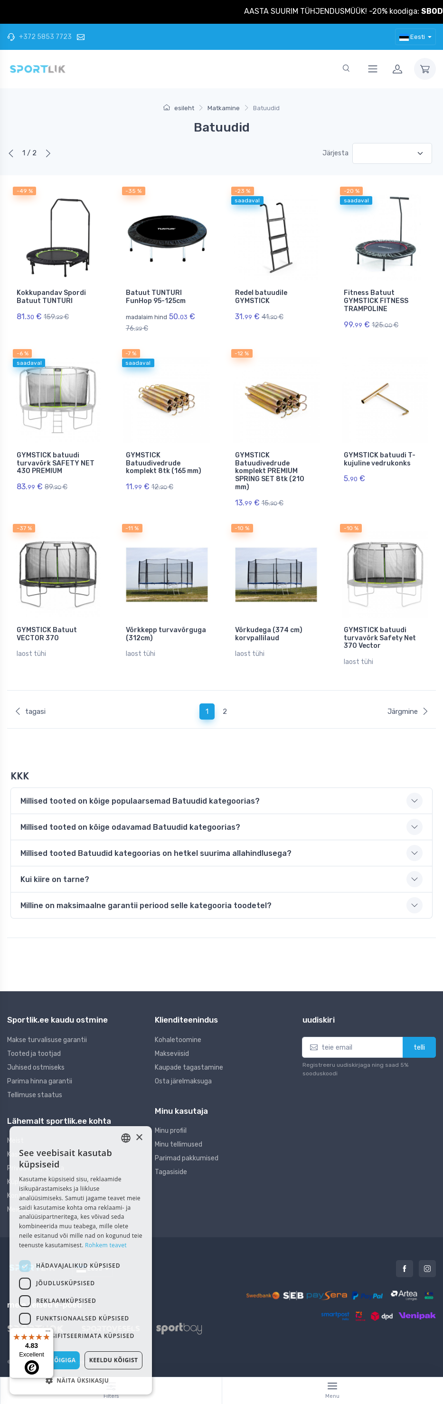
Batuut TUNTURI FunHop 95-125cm (156, 297)
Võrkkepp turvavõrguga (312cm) (166, 634)
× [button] (138, 1137)
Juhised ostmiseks (36, 1067)
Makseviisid (172, 1054)
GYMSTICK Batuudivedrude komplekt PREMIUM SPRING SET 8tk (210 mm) (269, 471)
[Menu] (48, 1333)
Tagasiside (171, 1172)
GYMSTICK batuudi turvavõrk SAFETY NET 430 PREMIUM (55, 463)
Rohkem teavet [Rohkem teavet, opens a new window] (106, 1245)
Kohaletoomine (178, 1040)
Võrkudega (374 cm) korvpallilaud (268, 634)
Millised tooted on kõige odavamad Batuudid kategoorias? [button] (130, 827)
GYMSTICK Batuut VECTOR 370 (47, 634)
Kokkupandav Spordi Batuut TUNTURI (51, 297)
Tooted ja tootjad (34, 1054)
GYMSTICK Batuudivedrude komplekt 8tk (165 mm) (163, 463)
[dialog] (80, 1260)
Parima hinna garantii (39, 1081)
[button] (80, 1380)
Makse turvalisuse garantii (47, 1040)
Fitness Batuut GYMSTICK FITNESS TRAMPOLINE (376, 301)
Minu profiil (171, 1131)
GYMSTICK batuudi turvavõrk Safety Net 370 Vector (380, 638)
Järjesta (335, 153)
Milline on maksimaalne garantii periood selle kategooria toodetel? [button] (146, 905)
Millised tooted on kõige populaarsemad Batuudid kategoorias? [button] (140, 801)
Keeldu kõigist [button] (113, 1360)
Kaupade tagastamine (189, 1067)
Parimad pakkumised (186, 1158)
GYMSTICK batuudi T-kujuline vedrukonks (379, 459)
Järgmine (408, 711)
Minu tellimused (178, 1144)
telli (419, 1047)
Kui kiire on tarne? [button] (54, 879)
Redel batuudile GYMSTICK (261, 297)
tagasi (30, 711)
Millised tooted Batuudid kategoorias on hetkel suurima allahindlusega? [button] (156, 853)
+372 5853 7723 (39, 37)
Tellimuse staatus (34, 1095)
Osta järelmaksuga (183, 1081)
